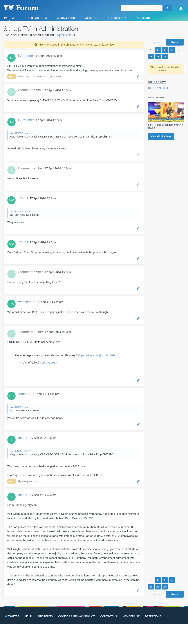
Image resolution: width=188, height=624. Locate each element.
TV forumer (25, 56)
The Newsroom (36, 18)
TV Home (9, 18)
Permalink (138, 76)
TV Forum (27, 7)
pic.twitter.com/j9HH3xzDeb (98, 355)
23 (157, 56)
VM (11, 200)
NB (11, 396)
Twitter (11, 616)
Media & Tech (66, 18)
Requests (143, 18)
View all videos (161, 136)
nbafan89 (24, 394)
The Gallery (117, 18)
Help (28, 616)
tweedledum (26, 302)
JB (11, 440)
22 (150, 56)
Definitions (153, 616)
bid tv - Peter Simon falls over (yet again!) (165, 126)
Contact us (108, 616)
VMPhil (22, 198)
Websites (91, 18)
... (179, 50)
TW (11, 304)
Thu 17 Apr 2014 (158, 87)
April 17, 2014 (48, 362)
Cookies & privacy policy (76, 616)
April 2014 (65, 35)
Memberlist (131, 616)
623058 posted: (23, 133)
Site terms (45, 616)
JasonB (22, 438)
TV (11, 58)
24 (164, 56)
